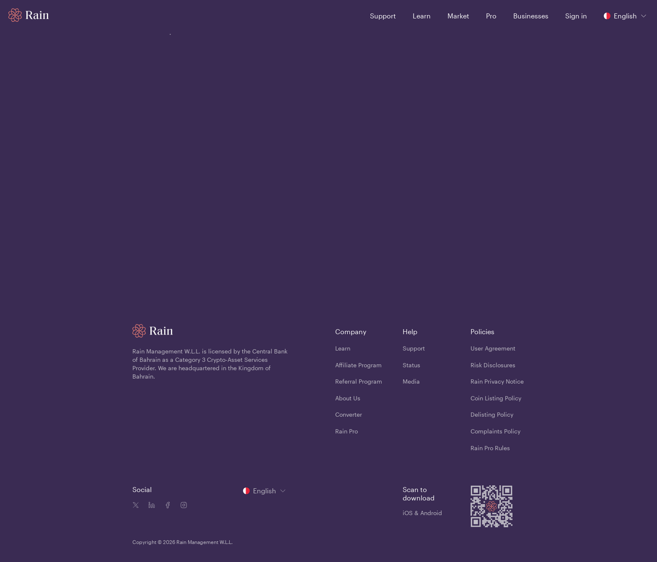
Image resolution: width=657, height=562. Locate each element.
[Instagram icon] (182, 505)
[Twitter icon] (135, 505)
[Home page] (28, 15)
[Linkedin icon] (150, 505)
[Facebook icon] (166, 505)
